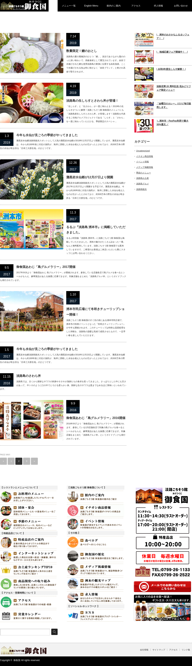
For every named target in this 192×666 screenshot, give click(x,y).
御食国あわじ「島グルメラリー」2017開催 (45, 266)
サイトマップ (158, 650)
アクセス (136, 5)
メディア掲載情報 (144, 167)
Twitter (183, 661)
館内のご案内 (114, 5)
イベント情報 (142, 161)
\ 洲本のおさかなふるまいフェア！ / (172, 36)
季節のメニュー (143, 173)
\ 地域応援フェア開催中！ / (172, 52)
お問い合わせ (181, 5)
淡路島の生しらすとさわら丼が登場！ (92, 100)
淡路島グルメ (142, 183)
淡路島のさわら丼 (28, 375)
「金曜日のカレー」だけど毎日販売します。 (173, 105)
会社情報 (144, 650)
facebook (189, 661)
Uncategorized (143, 151)
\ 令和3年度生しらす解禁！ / (171, 69)
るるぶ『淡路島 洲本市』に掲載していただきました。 (95, 229)
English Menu (91, 5)
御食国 (16, 660)
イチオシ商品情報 (144, 156)
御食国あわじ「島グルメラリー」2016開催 (95, 418)
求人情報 (158, 5)
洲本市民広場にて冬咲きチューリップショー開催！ (95, 311)
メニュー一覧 (69, 5)
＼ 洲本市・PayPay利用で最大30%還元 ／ (172, 122)
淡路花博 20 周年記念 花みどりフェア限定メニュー (173, 88)
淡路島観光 (141, 189)
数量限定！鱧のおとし (81, 50)
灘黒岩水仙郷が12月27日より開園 (89, 177)
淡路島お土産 (142, 178)
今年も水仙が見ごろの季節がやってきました (47, 135)
